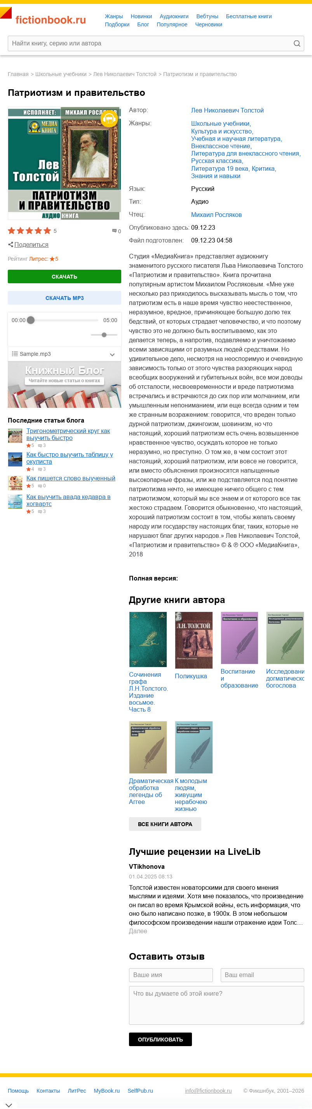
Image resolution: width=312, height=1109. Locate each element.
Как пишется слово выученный (70, 478)
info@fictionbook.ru (208, 1091)
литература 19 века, (220, 168)
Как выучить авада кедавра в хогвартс (68, 500)
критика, (264, 168)
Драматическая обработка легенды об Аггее (151, 791)
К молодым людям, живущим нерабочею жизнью (191, 795)
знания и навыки (216, 176)
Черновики (208, 24)
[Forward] (53, 335)
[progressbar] (65, 320)
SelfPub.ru (140, 1091)
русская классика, (217, 161)
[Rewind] (19, 335)
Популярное (172, 24)
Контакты (48, 1091)
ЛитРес (77, 1091)
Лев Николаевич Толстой (125, 74)
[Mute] (83, 335)
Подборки (117, 24)
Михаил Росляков (216, 214)
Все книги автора (165, 824)
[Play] (36, 335)
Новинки (141, 16)
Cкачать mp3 (64, 298)
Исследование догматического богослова (288, 678)
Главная (18, 74)
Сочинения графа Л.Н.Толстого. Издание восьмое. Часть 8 (148, 692)
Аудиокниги (174, 16)
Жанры (114, 16)
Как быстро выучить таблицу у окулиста (69, 458)
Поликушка (191, 676)
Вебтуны (207, 16)
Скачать (64, 277)
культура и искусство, (222, 131)
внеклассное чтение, (221, 146)
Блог (143, 24)
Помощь (18, 1091)
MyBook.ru (107, 1091)
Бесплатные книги (249, 16)
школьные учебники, (221, 123)
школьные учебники (61, 74)
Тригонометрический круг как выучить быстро (68, 434)
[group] (64, 329)
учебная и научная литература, (236, 138)
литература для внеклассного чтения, (246, 153)
